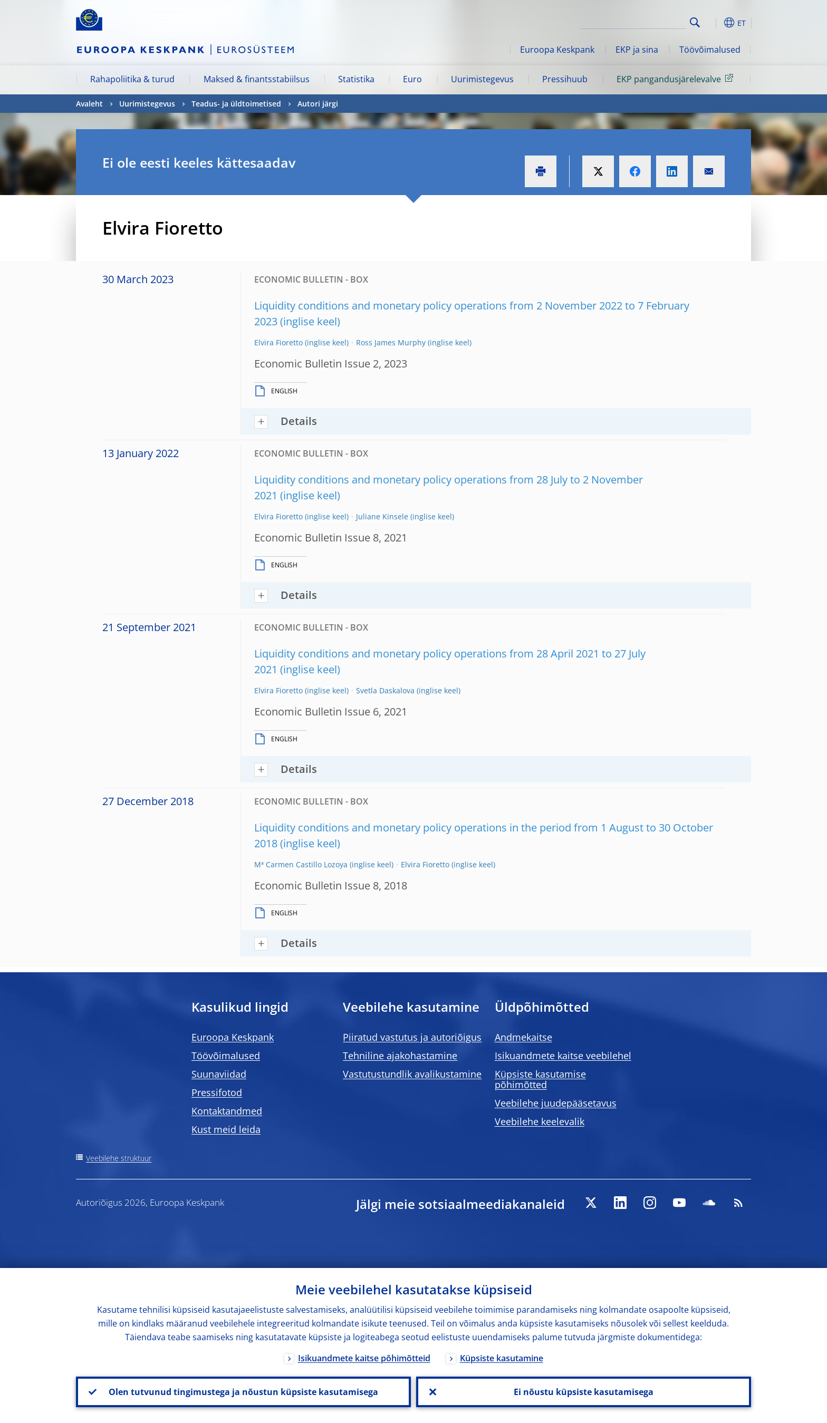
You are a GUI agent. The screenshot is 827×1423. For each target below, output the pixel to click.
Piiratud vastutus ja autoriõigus (412, 1037)
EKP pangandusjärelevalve (677, 78)
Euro (412, 79)
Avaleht (89, 104)
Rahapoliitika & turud (132, 79)
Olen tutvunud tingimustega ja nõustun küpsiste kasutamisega (243, 1392)
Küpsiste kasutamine (501, 1358)
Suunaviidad (218, 1074)
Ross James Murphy (391, 342)
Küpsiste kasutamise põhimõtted (540, 1079)
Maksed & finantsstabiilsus (257, 79)
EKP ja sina (637, 49)
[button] (714, 23)
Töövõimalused (710, 49)
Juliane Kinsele (382, 516)
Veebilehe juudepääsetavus (556, 1103)
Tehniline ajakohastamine (400, 1055)
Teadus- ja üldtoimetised (236, 104)
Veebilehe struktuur (118, 1158)
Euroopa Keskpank (557, 49)
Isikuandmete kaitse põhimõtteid (364, 1358)
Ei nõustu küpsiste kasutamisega (583, 1392)
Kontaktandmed (226, 1111)
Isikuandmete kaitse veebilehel (563, 1055)
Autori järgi (317, 104)
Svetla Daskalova (385, 690)
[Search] (633, 21)
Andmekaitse (523, 1037)
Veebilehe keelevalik (539, 1121)
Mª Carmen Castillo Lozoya (301, 864)
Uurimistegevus (482, 79)
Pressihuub (565, 79)
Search (695, 22)
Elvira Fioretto (278, 342)
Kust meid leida (226, 1129)
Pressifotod (216, 1092)
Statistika (356, 79)
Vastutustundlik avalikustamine (412, 1074)
